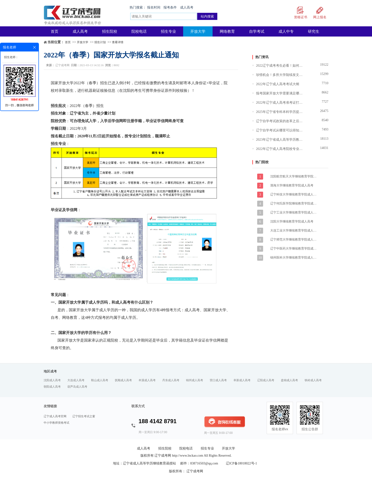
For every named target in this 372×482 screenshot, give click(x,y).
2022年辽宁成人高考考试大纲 (277, 84)
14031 (324, 148)
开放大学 (197, 31)
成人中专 (286, 31)
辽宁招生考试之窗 (83, 416)
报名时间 (153, 7)
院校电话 (139, 31)
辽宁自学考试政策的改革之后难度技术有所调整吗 (279, 121)
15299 (324, 74)
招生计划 (100, 42)
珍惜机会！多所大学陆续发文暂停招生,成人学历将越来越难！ (279, 75)
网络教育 (227, 31)
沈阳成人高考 (52, 380)
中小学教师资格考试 (56, 422)
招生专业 (168, 31)
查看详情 (117, 42)
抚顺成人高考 (123, 380)
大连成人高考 (75, 380)
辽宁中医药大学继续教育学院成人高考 (294, 248)
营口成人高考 (218, 380)
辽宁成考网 (62, 65)
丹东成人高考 (170, 380)
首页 (54, 31)
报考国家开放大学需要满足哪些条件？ (279, 93)
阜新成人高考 (242, 380)
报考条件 (170, 7)
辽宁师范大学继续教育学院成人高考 (294, 239)
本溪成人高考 (147, 380)
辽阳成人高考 (265, 380)
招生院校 (109, 31)
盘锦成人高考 (289, 380)
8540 (325, 120)
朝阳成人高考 (52, 386)
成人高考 (186, 7)
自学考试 (256, 31)
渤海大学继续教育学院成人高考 (291, 185)
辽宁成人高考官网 (55, 416)
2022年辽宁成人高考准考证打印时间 (279, 102)
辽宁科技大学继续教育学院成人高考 (294, 194)
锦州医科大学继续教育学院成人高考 (294, 257)
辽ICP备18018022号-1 (241, 463)
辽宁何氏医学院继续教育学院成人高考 (294, 203)
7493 (325, 129)
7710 (325, 83)
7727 (325, 101)
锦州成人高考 (194, 380)
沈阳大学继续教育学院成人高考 (291, 221)
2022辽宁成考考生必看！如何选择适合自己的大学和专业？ (279, 65)
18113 (324, 138)
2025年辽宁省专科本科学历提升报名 (279, 112)
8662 (325, 92)
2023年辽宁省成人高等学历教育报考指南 (279, 139)
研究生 (313, 31)
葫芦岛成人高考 (77, 386)
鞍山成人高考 (99, 380)
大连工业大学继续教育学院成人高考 (294, 230)
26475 (324, 111)
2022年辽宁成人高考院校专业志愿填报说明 (279, 149)
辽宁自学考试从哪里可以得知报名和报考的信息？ (279, 130)
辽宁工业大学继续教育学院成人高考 (294, 212)
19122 (324, 64)
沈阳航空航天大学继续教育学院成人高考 (294, 176)
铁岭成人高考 (313, 380)
